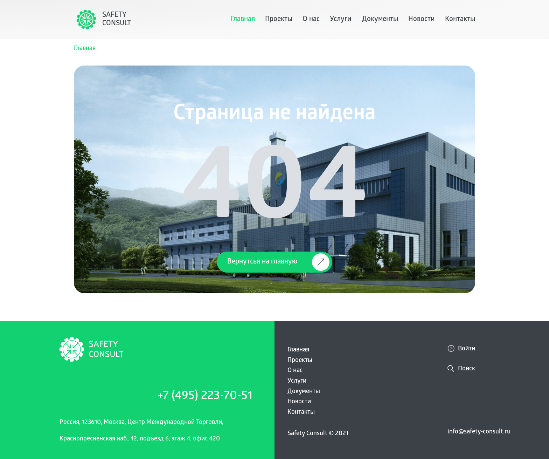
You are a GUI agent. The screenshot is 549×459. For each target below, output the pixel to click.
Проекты (278, 19)
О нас (311, 19)
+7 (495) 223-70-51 (205, 397)
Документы (380, 19)
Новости (421, 19)
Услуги (341, 19)
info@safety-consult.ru (478, 432)
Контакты (460, 19)
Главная (243, 19)
